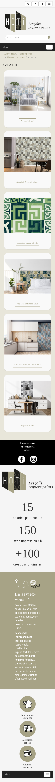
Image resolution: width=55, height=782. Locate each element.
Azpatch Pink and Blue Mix (27, 365)
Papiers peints (25, 53)
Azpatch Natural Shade (27, 182)
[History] (28, 3)
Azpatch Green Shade (27, 243)
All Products (10, 53)
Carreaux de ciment (16, 57)
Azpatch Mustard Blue (27, 304)
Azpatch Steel (27, 121)
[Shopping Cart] (35, 3)
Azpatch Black (28, 425)
